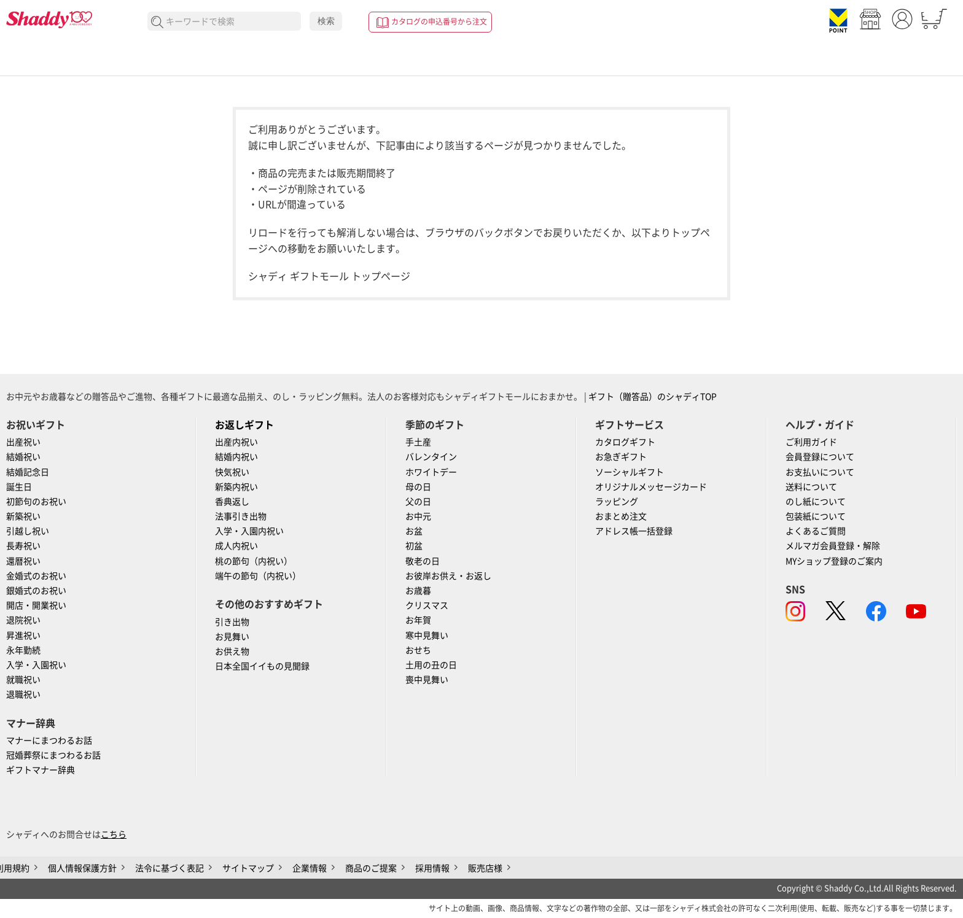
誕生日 (19, 487)
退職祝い (23, 694)
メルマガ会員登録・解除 (833, 546)
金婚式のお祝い (36, 576)
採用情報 (432, 868)
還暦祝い (23, 561)
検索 (326, 21)
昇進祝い (23, 635)
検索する (157, 22)
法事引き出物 (241, 516)
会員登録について (820, 457)
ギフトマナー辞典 (40, 770)
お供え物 (232, 651)
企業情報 (309, 868)
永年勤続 (23, 650)
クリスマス (426, 605)
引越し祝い (27, 531)
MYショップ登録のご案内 (834, 561)
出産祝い (23, 442)
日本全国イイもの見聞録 (262, 666)
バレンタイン (431, 457)
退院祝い (23, 620)
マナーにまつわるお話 (49, 740)
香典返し (232, 501)
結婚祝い (23, 457)
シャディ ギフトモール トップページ (329, 276)
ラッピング (616, 501)
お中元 (418, 516)
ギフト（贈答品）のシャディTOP (652, 396)
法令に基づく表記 (169, 868)
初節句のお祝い (36, 501)
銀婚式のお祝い (36, 590)
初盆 (414, 546)
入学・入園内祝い (249, 531)
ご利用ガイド (811, 442)
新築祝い (23, 516)
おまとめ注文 (621, 516)
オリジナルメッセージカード (651, 487)
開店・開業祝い (36, 605)
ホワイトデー (431, 472)
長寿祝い (23, 546)
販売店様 (485, 868)
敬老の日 (422, 561)
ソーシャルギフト (629, 472)
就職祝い (23, 679)
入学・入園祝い (36, 665)
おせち (418, 650)
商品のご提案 (371, 868)
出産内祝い (236, 442)
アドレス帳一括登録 (634, 531)
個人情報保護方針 (82, 868)
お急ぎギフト (621, 457)
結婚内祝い (236, 457)
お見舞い (232, 636)
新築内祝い (236, 487)
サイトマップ (248, 868)
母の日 (418, 487)
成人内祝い (236, 546)
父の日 (418, 501)
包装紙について (816, 516)
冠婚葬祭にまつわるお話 (53, 755)
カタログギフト (625, 442)
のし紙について (816, 501)
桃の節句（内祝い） (253, 561)
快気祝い (232, 472)
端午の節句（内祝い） (258, 576)
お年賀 (418, 620)
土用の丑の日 (431, 665)
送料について (811, 487)
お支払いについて (820, 472)
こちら (114, 834)
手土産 (418, 442)
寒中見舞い (426, 635)
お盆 (414, 531)
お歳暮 (418, 590)
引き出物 (232, 622)
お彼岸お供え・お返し (448, 576)
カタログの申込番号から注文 (439, 21)
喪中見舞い (426, 679)
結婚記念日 (27, 472)
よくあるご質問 (816, 531)
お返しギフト (244, 425)
